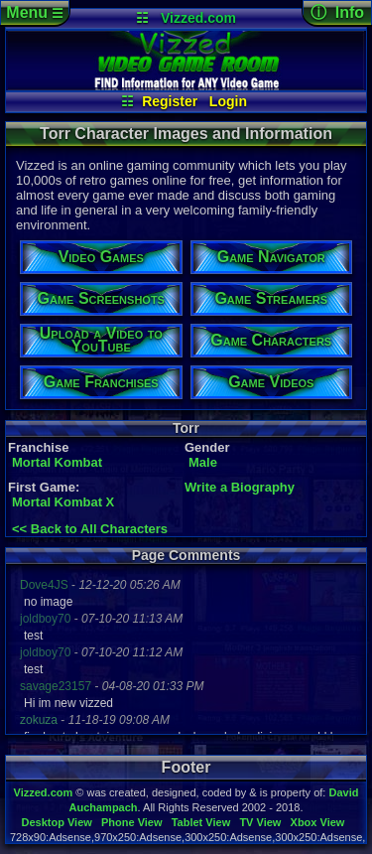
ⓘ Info (337, 12)
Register (169, 101)
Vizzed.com (198, 18)
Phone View (132, 822)
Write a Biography (240, 487)
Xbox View (318, 822)
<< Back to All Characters (90, 528)
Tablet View (201, 822)
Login (228, 101)
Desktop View (56, 822)
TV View (260, 822)
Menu (34, 12)
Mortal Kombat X (63, 502)
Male (202, 462)
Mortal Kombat (57, 462)
